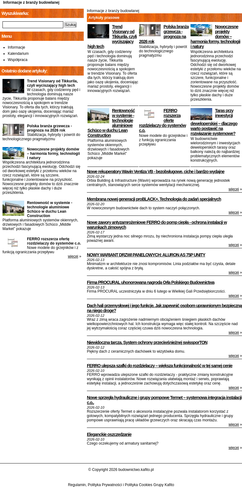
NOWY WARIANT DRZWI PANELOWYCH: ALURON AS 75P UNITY (146, 254)
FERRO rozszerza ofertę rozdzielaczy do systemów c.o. (54, 241)
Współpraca (17, 60)
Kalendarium (18, 53)
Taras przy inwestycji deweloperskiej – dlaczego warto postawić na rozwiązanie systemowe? (213, 122)
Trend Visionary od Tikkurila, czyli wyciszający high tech (112, 36)
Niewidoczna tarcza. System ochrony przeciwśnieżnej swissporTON (147, 342)
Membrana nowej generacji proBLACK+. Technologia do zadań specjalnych (154, 199)
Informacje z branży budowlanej (31, 2)
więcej (234, 189)
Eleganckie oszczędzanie (109, 434)
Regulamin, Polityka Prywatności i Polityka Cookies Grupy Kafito (121, 485)
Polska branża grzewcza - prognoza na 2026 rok (164, 34)
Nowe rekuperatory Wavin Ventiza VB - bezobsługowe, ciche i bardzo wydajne (155, 171)
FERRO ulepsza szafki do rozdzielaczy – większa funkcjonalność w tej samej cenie (159, 365)
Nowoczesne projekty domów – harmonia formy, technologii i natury (215, 36)
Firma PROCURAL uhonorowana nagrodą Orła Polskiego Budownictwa (150, 282)
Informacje (16, 47)
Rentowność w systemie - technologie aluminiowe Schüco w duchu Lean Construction (49, 209)
